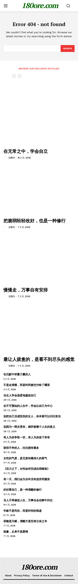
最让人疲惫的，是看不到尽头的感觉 (38, 359)
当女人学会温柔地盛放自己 (19, 395)
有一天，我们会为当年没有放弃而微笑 (26, 479)
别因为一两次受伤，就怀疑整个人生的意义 (29, 426)
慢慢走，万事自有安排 (25, 290)
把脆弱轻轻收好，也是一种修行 (34, 220)
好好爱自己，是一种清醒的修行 (22, 489)
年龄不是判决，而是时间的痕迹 (22, 510)
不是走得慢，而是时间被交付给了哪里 (26, 385)
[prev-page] (14, 76)
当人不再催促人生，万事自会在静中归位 (28, 500)
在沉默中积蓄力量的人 (17, 374)
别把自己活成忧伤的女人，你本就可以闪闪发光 (32, 416)
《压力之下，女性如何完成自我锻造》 (26, 468)
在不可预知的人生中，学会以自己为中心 (28, 405)
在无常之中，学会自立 (25, 151)
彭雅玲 (12, 157)
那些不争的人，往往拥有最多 (21, 447)
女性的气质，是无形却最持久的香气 (25, 458)
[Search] (68, 48)
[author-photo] (5, 158)
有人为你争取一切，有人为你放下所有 (26, 437)
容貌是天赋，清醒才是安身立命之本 (25, 521)
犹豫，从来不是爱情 (15, 531)
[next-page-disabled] (19, 76)
